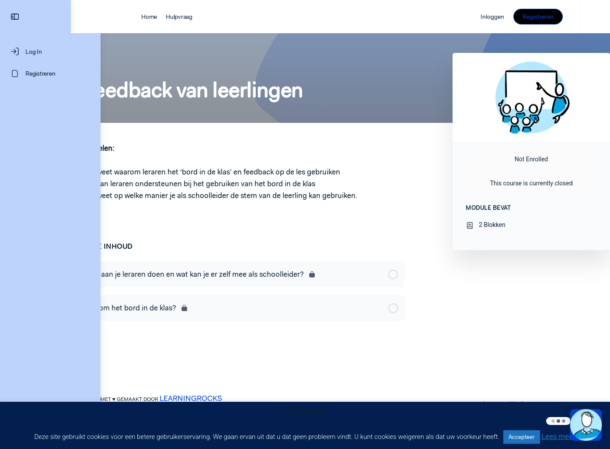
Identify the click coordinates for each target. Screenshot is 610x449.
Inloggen (522, 17)
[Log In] (50, 51)
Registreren (567, 17)
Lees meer (558, 436)
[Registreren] (50, 73)
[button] (586, 425)
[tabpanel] (254, 178)
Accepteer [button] (522, 437)
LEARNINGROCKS (205, 398)
